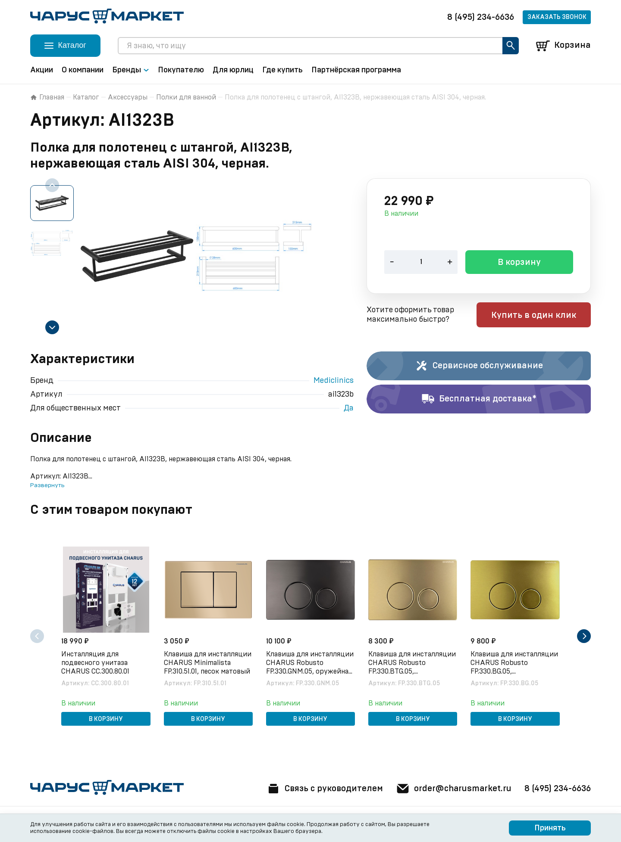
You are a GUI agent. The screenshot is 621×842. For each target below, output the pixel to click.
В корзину (519, 263)
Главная (47, 97)
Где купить (282, 70)
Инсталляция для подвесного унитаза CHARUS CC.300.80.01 (96, 663)
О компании (83, 70)
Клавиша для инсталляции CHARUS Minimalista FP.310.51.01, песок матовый (207, 663)
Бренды (130, 70)
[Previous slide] (52, 185)
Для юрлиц (233, 70)
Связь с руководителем (322, 788)
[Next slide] (52, 327)
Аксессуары (127, 97)
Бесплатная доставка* (478, 399)
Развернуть (47, 485)
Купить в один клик (535, 315)
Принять (550, 828)
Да (349, 408)
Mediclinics (334, 381)
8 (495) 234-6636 (480, 17)
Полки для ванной (186, 97)
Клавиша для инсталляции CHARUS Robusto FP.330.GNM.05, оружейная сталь (310, 663)
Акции (41, 70)
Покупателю (181, 70)
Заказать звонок (556, 17)
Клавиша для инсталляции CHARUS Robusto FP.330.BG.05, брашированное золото (514, 663)
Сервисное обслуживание (479, 366)
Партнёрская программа (356, 70)
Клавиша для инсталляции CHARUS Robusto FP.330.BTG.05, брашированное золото (412, 663)
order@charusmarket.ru (452, 788)
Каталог (86, 97)
